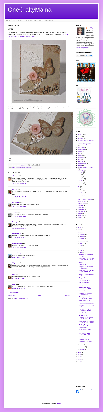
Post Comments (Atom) (21, 298)
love (79, 189)
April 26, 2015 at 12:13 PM (19, 197)
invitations (80, 183)
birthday (80, 155)
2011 (79, 359)
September (83, 241)
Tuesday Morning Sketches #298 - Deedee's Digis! (86, 259)
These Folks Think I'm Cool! (33, 20)
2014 (79, 352)
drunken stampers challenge (85, 167)
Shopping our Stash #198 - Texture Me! (86, 267)
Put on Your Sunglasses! (85, 341)
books (79, 159)
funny (79, 175)
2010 (79, 361)
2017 (79, 227)
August (82, 243)
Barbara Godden (17, 243)
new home (80, 195)
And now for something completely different (85, 309)
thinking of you (81, 211)
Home (8, 20)
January (82, 349)
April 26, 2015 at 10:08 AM (19, 183)
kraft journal (28, 167)
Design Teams (17, 20)
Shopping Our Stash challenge (86, 140)
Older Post (67, 295)
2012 (79, 356)
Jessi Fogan (91, 28)
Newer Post (11, 295)
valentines (80, 215)
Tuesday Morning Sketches (85, 144)
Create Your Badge (87, 389)
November (82, 236)
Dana (13, 284)
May (81, 250)
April (81, 252)
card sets (80, 161)
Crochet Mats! (49, 20)
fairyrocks (15, 263)
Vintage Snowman (84, 285)
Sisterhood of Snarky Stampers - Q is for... (85, 287)
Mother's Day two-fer (84, 280)
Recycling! (82, 278)
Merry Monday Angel (84, 300)
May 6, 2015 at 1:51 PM (18, 279)
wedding (80, 217)
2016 (79, 229)
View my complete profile (82, 47)
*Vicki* (14, 212)
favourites (80, 173)
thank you (80, 207)
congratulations (82, 163)
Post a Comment (14, 292)
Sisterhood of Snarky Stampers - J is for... (85, 334)
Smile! (80, 262)
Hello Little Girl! (83, 313)
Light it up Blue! (83, 337)
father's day (81, 171)
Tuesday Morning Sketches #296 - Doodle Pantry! (86, 297)
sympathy (80, 205)
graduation (80, 179)
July (81, 245)
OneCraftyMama (30, 9)
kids (79, 187)
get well (80, 177)
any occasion (15, 167)
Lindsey (14, 222)
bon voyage (81, 157)
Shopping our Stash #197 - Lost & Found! (86, 294)
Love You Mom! (83, 291)
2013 (79, 354)
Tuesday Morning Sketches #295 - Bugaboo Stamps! (86, 321)
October (82, 238)
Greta (13, 274)
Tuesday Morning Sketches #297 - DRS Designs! (86, 271)
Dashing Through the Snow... (87, 325)
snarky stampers (82, 201)
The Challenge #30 (84, 282)
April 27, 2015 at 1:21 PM (19, 247)
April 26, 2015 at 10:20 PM (19, 228)
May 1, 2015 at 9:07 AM (18, 257)
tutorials (80, 213)
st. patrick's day (82, 203)
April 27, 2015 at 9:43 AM (19, 238)
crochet (80, 165)
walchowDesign (16, 233)
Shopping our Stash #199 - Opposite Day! (86, 255)
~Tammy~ (15, 176)
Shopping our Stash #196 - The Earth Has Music (86, 318)
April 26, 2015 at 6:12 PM (19, 206)
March (81, 344)
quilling (79, 197)
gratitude (80, 181)
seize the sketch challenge (85, 199)
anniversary (81, 147)
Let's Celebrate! (83, 315)
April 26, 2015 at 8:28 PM (19, 216)
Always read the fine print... (86, 303)
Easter (79, 136)
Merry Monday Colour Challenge (85, 330)
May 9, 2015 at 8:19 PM (18, 288)
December (82, 234)
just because (22, 167)
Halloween (80, 138)
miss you (80, 191)
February (82, 347)
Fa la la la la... (83, 264)
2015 (79, 232)
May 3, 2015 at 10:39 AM (18, 269)
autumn (80, 151)
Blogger (59, 403)
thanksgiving (81, 209)
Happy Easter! (83, 327)
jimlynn (14, 189)
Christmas (80, 134)
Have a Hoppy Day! (84, 339)
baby (79, 153)
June (81, 248)
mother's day (81, 193)
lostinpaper (15, 202)
